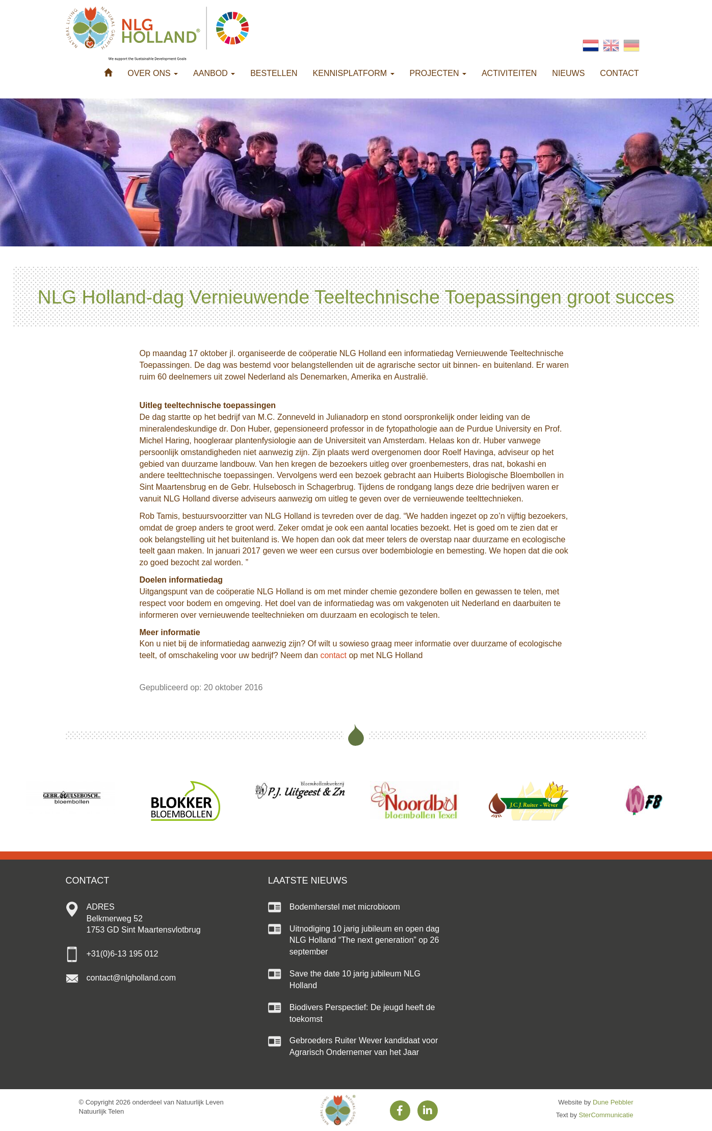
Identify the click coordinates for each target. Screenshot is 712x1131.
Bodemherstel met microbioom (344, 906)
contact (333, 655)
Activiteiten (509, 73)
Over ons (152, 73)
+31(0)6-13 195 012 (123, 953)
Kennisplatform (353, 73)
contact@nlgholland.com (131, 977)
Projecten (438, 73)
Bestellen (273, 73)
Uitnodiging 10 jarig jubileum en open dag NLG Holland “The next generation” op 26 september (364, 940)
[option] (70, 797)
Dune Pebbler (613, 1102)
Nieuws (568, 73)
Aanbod (214, 73)
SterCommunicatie (606, 1115)
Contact (619, 73)
